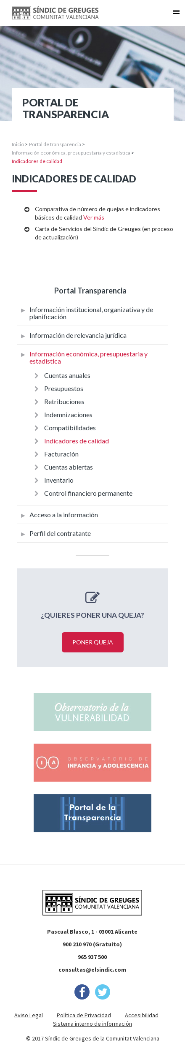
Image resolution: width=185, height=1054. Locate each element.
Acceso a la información (63, 514)
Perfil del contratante (60, 533)
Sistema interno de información (92, 1023)
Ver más (93, 217)
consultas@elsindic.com (92, 969)
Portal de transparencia (55, 144)
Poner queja (92, 642)
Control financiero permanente (88, 493)
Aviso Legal (28, 1015)
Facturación (61, 453)
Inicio (18, 144)
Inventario (59, 480)
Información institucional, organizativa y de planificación (91, 313)
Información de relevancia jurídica (78, 335)
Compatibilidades (70, 427)
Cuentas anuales (67, 375)
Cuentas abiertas (68, 466)
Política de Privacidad (84, 1015)
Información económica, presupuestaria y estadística (71, 152)
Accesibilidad (142, 1015)
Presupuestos (63, 388)
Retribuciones (64, 401)
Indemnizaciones (68, 414)
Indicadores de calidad (76, 440)
